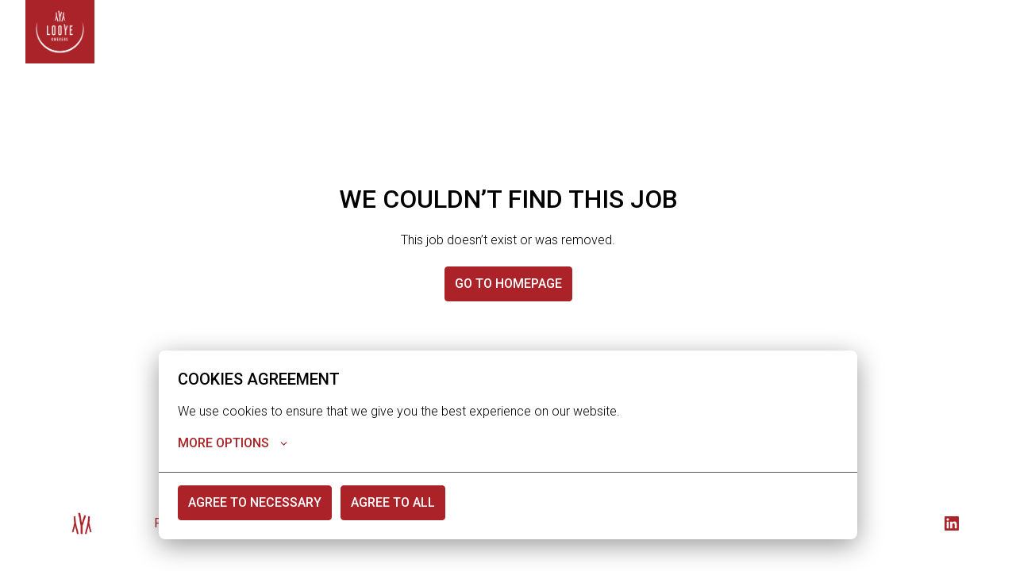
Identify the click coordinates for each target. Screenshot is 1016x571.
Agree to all (393, 503)
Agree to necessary (254, 503)
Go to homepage (508, 283)
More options (232, 444)
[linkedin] (951, 523)
